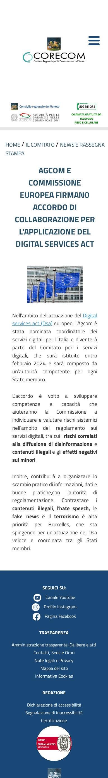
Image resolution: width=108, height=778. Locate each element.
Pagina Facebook (60, 616)
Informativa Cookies (54, 676)
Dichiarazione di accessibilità (54, 705)
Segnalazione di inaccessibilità (54, 712)
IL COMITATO (41, 144)
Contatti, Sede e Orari (54, 652)
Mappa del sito (54, 668)
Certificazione (54, 720)
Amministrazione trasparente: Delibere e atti (54, 644)
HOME (13, 144)
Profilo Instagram (60, 606)
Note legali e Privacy (54, 660)
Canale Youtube (60, 597)
